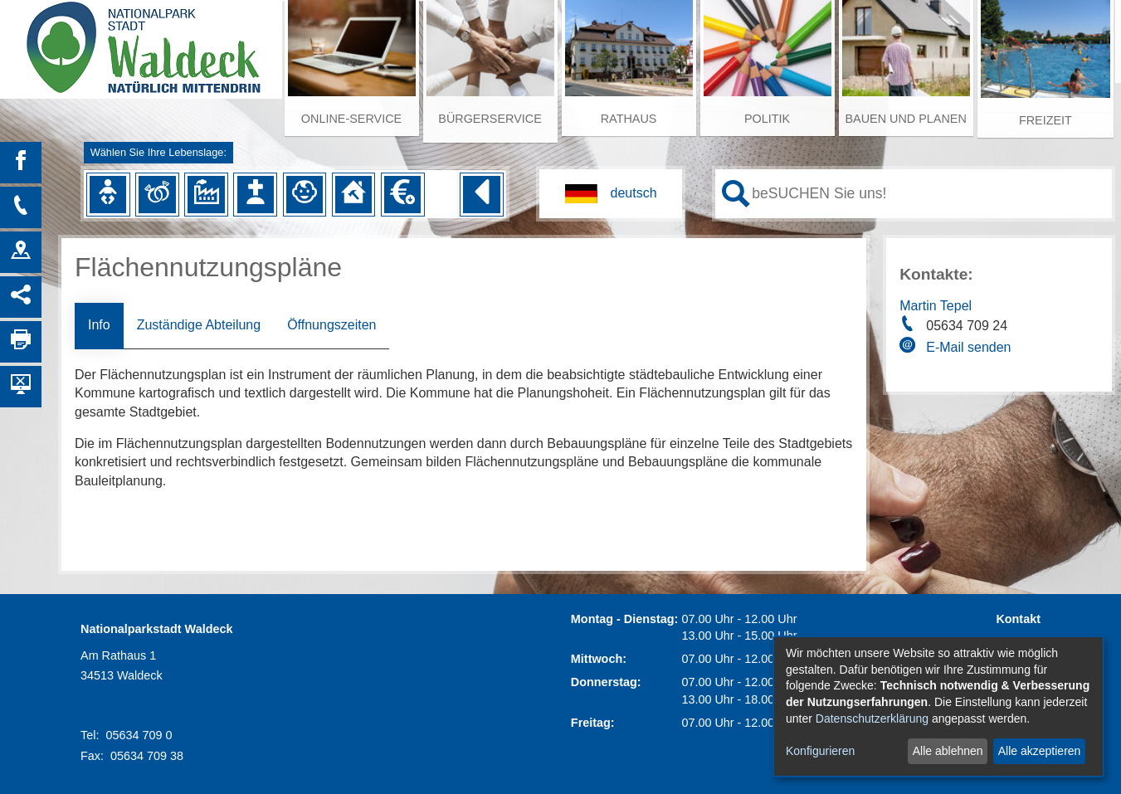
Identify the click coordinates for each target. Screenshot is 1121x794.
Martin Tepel (935, 306)
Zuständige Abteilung (199, 325)
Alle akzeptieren (1039, 750)
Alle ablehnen (948, 750)
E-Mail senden (968, 347)
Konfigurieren (820, 750)
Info (99, 325)
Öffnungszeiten (331, 325)
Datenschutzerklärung (872, 718)
